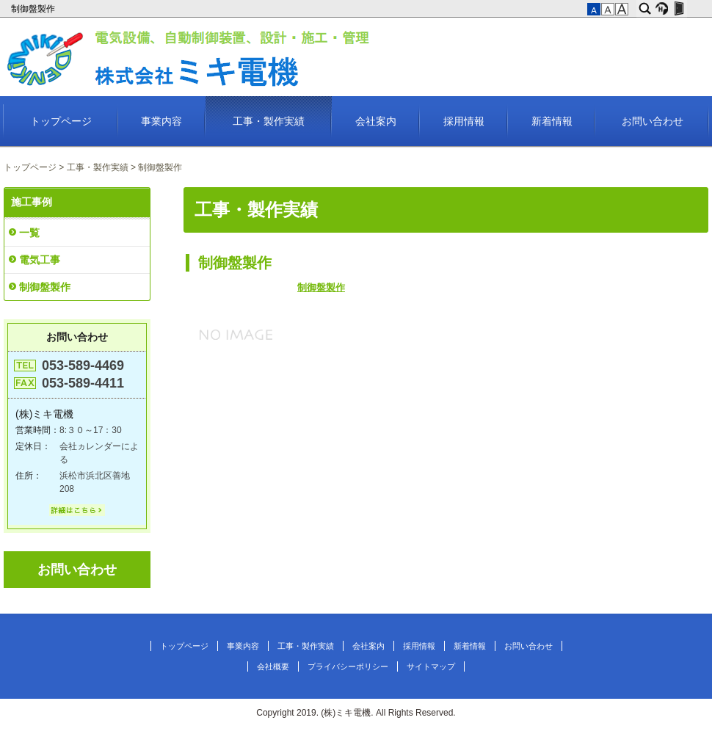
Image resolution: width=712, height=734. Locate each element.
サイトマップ (431, 666)
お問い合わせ (652, 121)
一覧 (29, 233)
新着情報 (552, 121)
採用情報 (463, 121)
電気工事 (39, 260)
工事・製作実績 (269, 121)
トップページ (61, 121)
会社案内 (375, 121)
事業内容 (161, 121)
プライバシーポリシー (348, 666)
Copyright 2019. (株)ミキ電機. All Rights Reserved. (355, 713)
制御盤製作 (34, 9)
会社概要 (273, 666)
